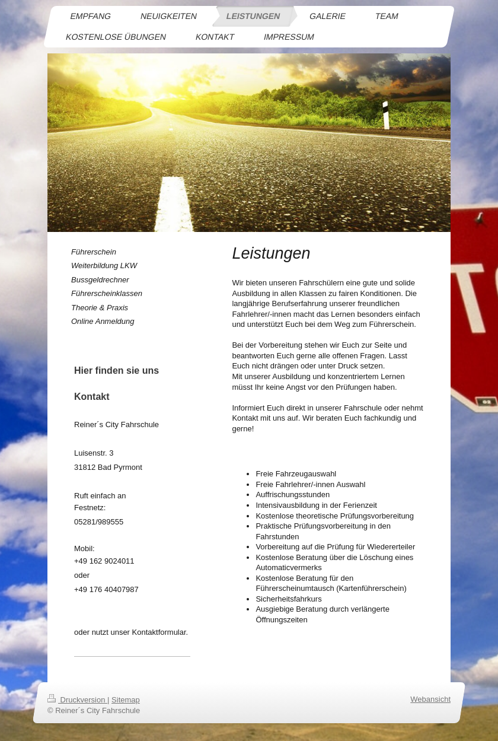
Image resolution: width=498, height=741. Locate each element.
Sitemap (125, 699)
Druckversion (77, 699)
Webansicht (430, 699)
